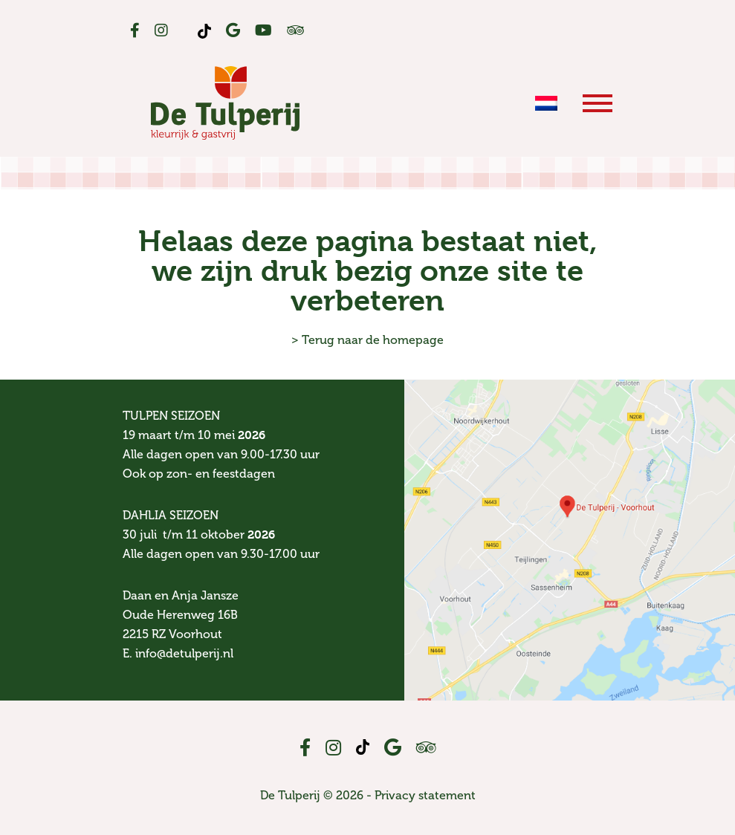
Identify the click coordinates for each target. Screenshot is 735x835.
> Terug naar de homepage (367, 340)
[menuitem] (546, 102)
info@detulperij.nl (184, 653)
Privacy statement (425, 795)
